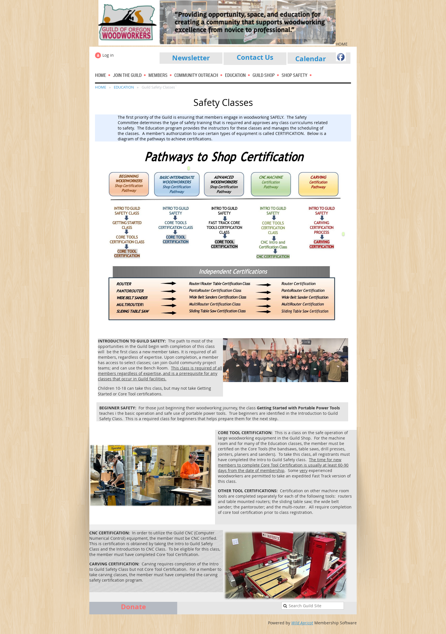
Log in (108, 55)
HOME (100, 87)
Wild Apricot (302, 622)
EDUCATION (124, 87)
